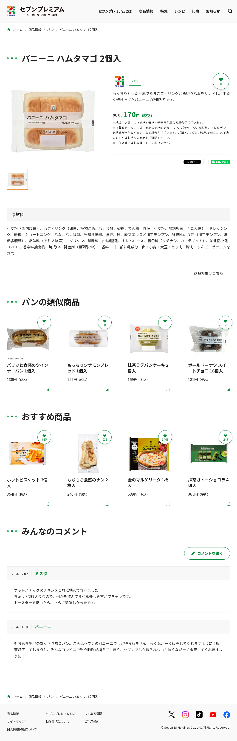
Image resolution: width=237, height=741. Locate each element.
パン (50, 29)
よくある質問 (93, 713)
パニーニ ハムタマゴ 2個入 (78, 29)
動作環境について (58, 721)
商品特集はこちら (208, 273)
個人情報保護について (22, 729)
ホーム (15, 29)
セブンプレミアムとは (115, 11)
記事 (195, 11)
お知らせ (213, 11)
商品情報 (146, 11)
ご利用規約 (91, 721)
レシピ (180, 11)
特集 (164, 11)
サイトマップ (16, 721)
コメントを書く (207, 553)
